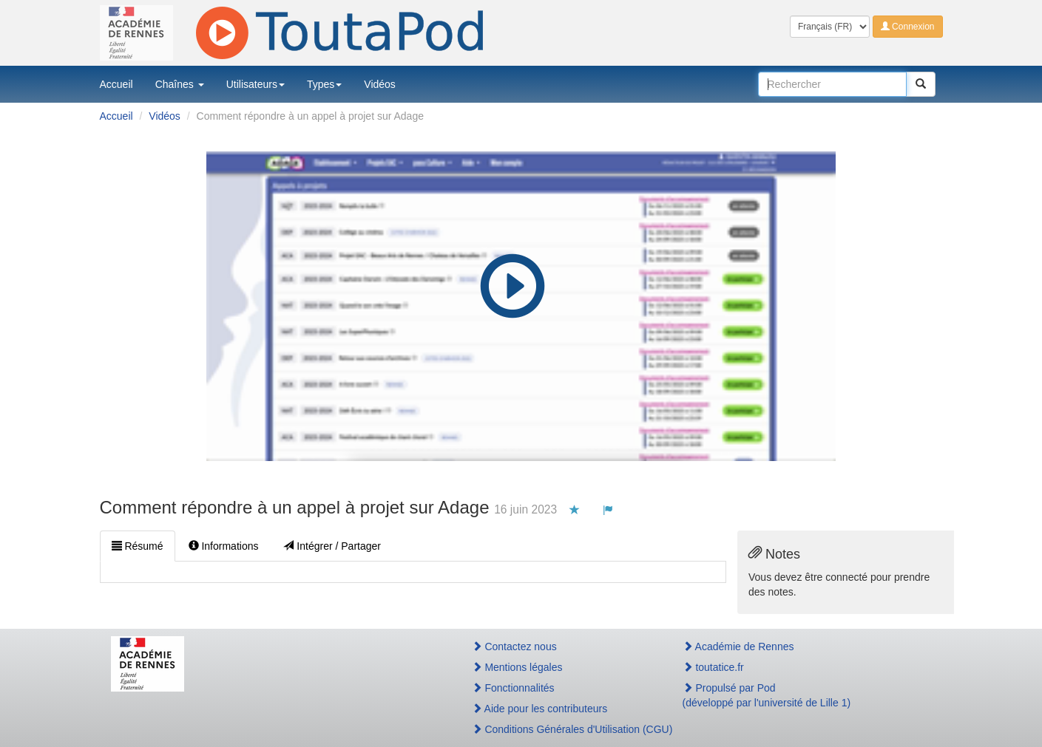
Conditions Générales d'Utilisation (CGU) (561, 729)
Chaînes (179, 84)
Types (324, 84)
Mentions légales (517, 667)
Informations (224, 546)
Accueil (116, 84)
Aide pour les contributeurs (540, 708)
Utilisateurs (255, 84)
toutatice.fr (713, 667)
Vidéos (380, 84)
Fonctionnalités (513, 688)
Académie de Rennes (738, 646)
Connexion (908, 26)
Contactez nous (514, 646)
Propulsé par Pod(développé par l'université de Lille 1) (767, 695)
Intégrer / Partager (332, 546)
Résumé (137, 546)
